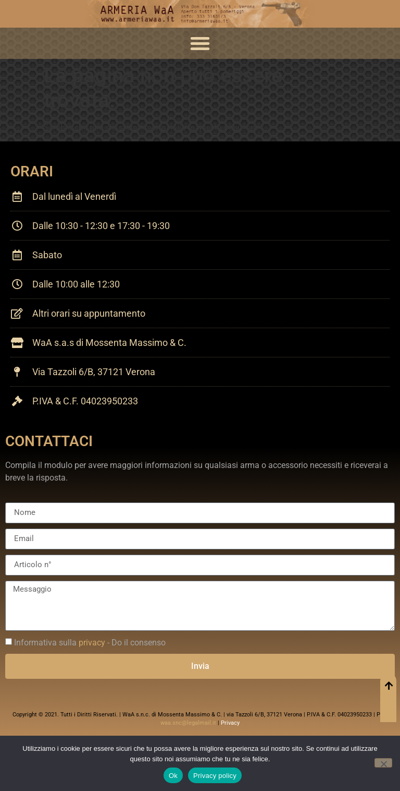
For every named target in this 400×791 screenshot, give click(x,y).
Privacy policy (214, 776)
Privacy (230, 723)
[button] (200, 43)
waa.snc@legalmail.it (188, 723)
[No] (383, 763)
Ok (173, 776)
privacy (92, 643)
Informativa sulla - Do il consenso (90, 643)
